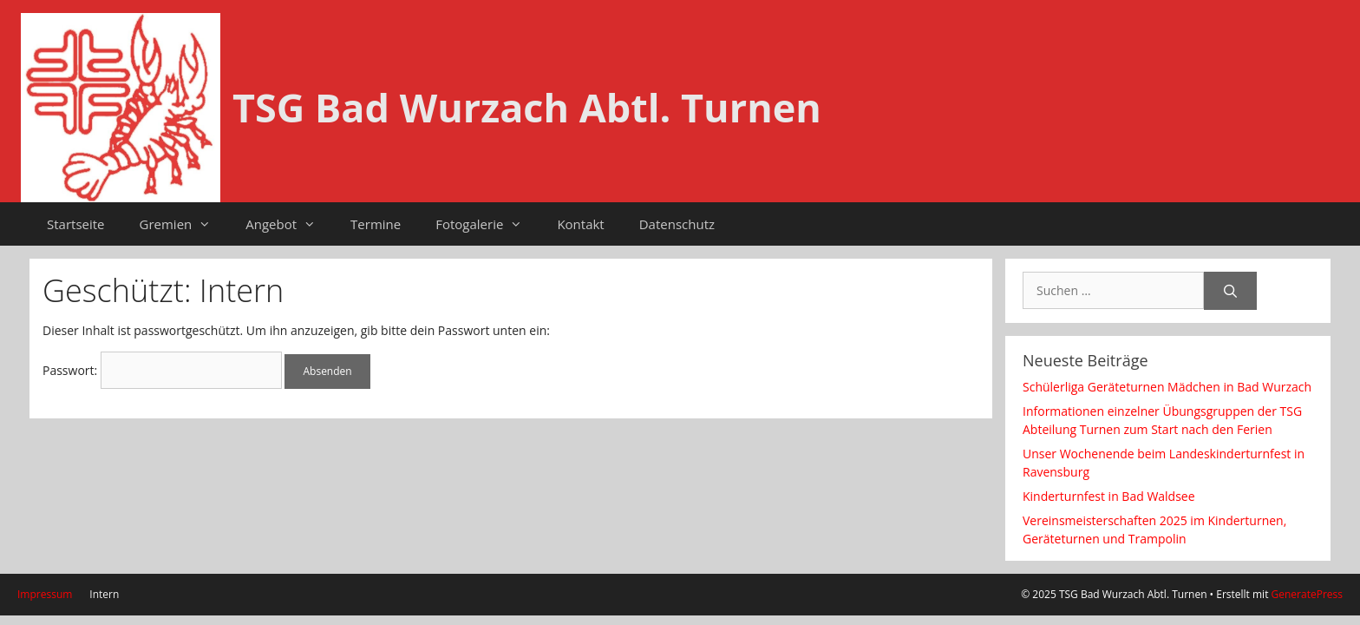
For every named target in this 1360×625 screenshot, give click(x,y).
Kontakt (580, 224)
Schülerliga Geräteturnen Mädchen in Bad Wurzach (1167, 386)
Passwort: (162, 370)
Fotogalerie (487, 224)
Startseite (76, 224)
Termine (375, 224)
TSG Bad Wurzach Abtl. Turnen (526, 107)
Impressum (44, 594)
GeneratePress (1307, 594)
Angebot (289, 224)
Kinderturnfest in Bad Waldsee (1109, 496)
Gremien (184, 224)
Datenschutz (677, 224)
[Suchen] (1230, 291)
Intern (104, 594)
